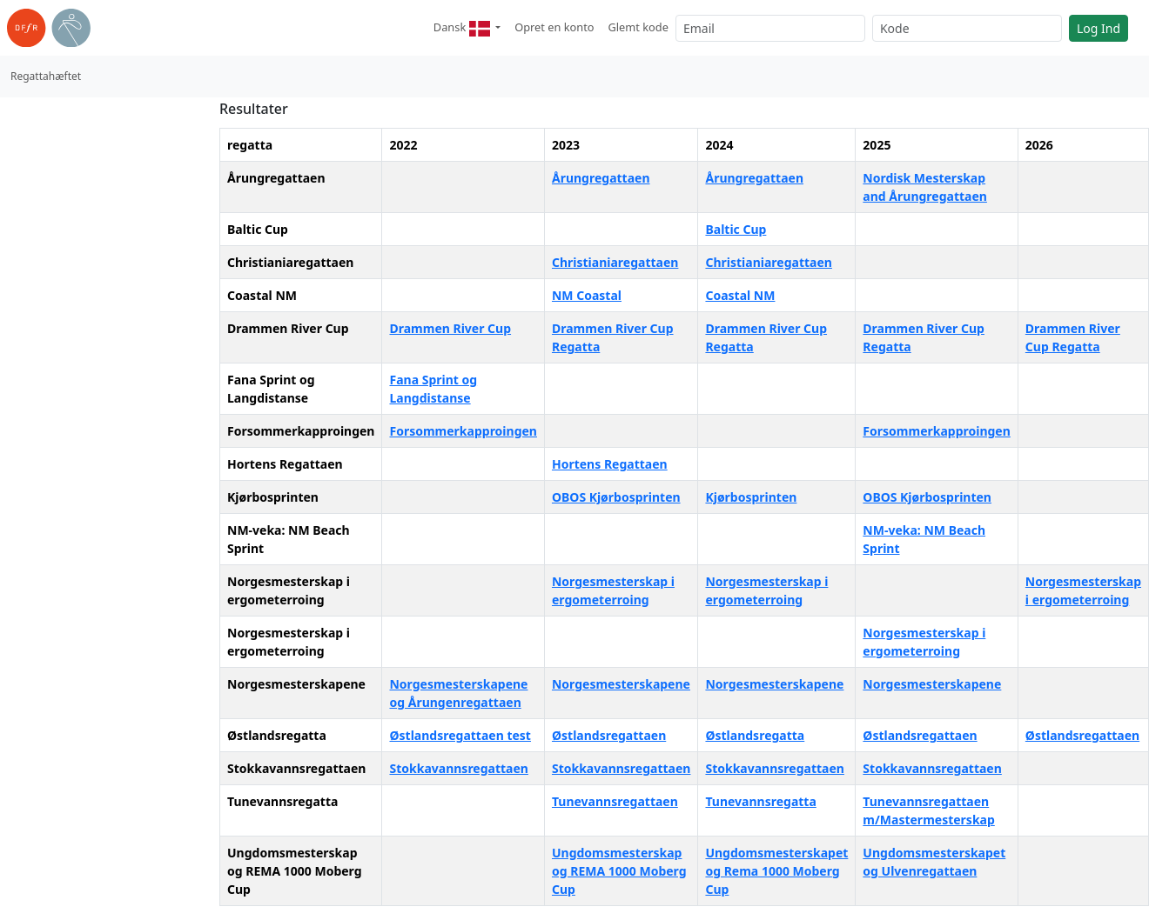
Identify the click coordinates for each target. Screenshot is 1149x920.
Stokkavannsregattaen (458, 768)
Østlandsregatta (754, 735)
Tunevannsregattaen (615, 801)
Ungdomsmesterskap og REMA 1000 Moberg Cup (619, 870)
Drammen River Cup (450, 328)
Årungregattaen (601, 178)
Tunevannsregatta (760, 801)
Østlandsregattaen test (459, 735)
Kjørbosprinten (750, 497)
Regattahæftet (45, 76)
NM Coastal (587, 295)
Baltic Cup (735, 229)
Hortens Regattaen (610, 464)
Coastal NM (740, 295)
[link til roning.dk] (49, 28)
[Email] (770, 28)
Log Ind (1098, 28)
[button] (467, 27)
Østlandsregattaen (609, 735)
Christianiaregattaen (615, 262)
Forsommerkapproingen (462, 431)
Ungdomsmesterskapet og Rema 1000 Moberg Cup (776, 870)
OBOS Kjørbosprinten (616, 497)
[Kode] (967, 28)
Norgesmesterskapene (621, 684)
